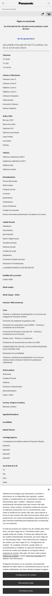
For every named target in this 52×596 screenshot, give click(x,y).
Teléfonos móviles (9, 169)
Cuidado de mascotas (11, 210)
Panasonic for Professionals (13, 264)
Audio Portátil (8, 137)
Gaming (6, 145)
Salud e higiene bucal (11, 239)
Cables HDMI (8, 279)
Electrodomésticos (9, 177)
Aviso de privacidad (34, 556)
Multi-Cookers (8, 185)
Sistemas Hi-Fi (8, 128)
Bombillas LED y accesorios (12, 275)
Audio (5, 482)
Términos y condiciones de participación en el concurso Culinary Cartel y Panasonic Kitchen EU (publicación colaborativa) (23, 359)
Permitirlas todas (26, 591)
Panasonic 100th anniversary (13, 302)
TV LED (6, 63)
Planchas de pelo (9, 247)
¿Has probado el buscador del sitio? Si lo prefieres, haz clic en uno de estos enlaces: (25, 46)
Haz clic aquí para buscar (26, 38)
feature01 (6, 446)
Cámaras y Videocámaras (11, 75)
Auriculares (7, 141)
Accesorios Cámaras (10, 104)
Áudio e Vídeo (8, 395)
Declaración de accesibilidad (13, 353)
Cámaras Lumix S (9, 79)
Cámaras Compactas (10, 96)
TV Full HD (7, 68)
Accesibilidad (7, 422)
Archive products (8, 370)
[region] (26, 541)
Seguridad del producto (11, 414)
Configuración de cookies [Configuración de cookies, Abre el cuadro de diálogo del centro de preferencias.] (26, 575)
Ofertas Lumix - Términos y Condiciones (17, 338)
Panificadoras (8, 202)
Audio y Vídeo (7, 116)
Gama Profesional (9, 206)
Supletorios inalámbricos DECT (14, 161)
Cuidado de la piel (9, 251)
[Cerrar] (49, 489)
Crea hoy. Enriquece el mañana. (14, 402)
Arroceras (6, 194)
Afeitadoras (7, 226)
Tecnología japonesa (10, 437)
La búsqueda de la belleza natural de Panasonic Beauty (23, 441)
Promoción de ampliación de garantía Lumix (19, 321)
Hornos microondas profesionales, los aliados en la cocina (24, 214)
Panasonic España (9, 9)
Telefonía (6, 152)
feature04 (6, 458)
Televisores (7, 55)
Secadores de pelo (10, 243)
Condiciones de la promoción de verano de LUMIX (21, 342)
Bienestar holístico (9, 407)
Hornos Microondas (10, 181)
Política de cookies (10, 556)
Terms (5, 310)
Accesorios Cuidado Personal (14, 259)
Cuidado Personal (9, 222)
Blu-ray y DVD (8, 120)
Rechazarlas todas (26, 583)
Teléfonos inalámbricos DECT (14, 157)
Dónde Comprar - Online (11, 295)
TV (4, 470)
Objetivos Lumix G (9, 92)
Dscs (5, 478)
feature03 (6, 454)
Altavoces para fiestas (11, 133)
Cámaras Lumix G (9, 83)
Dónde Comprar (8, 287)
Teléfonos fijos (8, 165)
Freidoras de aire (9, 189)
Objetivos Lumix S (9, 88)
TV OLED (6, 59)
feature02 (6, 450)
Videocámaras (8, 100)
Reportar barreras (9, 429)
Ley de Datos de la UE (10, 465)
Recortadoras (8, 230)
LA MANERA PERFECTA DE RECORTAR (18, 268)
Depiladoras (7, 255)
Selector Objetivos (9, 108)
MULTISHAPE (8, 234)
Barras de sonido (9, 124)
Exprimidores (7, 198)
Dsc (4, 474)
